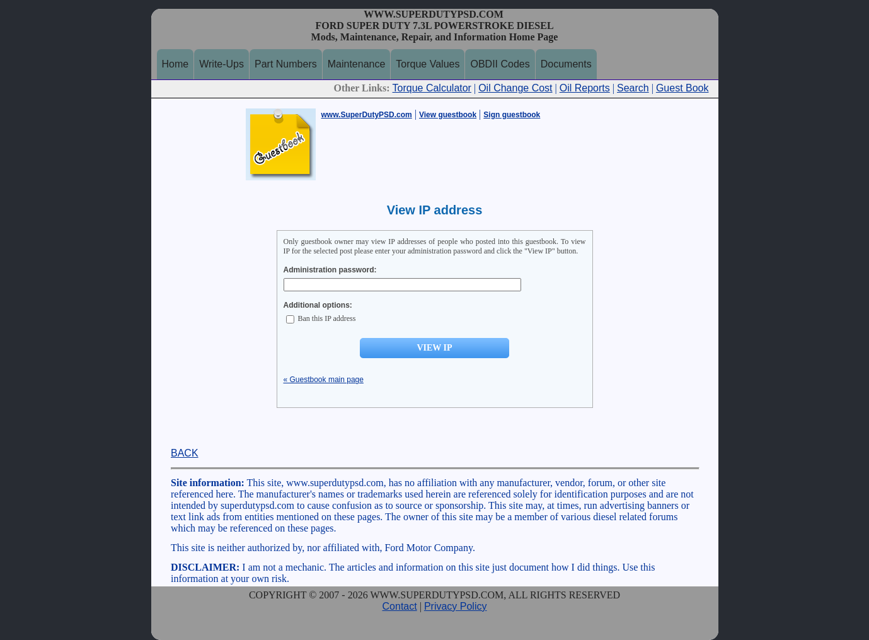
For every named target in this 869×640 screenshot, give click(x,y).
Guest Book (682, 88)
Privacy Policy (455, 606)
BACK (185, 453)
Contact (400, 606)
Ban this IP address (321, 318)
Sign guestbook (511, 114)
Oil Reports (585, 88)
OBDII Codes (499, 64)
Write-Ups (221, 64)
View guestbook (447, 114)
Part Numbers (286, 64)
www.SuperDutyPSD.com (366, 114)
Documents (566, 64)
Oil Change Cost (515, 88)
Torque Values (427, 64)
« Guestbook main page (324, 379)
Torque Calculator (432, 88)
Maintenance (357, 64)
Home (175, 64)
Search (633, 88)
